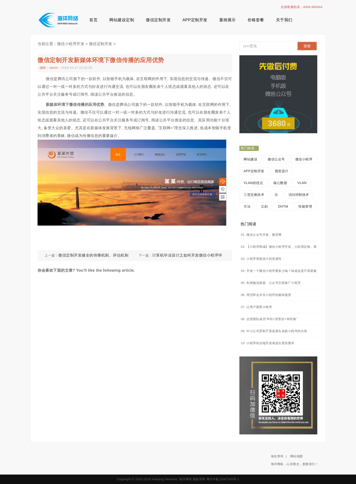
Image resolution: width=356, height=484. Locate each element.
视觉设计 (281, 171)
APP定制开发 (195, 20)
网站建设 (250, 159)
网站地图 (296, 456)
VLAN (302, 183)
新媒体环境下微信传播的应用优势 (75, 105)
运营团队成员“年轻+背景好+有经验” (271, 319)
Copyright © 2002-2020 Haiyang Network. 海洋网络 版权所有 (161, 479)
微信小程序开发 (71, 44)
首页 (93, 20)
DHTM (283, 206)
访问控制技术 (298, 195)
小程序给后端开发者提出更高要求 (270, 343)
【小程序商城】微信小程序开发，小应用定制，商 (281, 246)
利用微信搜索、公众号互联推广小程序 (273, 283)
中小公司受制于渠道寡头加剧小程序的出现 (276, 331)
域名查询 (277, 456)
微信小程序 (304, 159)
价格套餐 (256, 20)
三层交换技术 (254, 195)
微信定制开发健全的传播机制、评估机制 (93, 255)
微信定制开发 (158, 20)
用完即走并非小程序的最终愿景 (268, 295)
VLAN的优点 (253, 183)
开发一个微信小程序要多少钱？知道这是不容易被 (281, 271)
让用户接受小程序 (259, 307)
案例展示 (227, 20)
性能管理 (305, 206)
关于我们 (284, 20)
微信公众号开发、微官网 (264, 234)
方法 (247, 206)
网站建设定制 (121, 20)
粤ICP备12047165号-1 (223, 479)
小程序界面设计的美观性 (264, 259)
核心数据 (280, 183)
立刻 (264, 206)
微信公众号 (276, 159)
